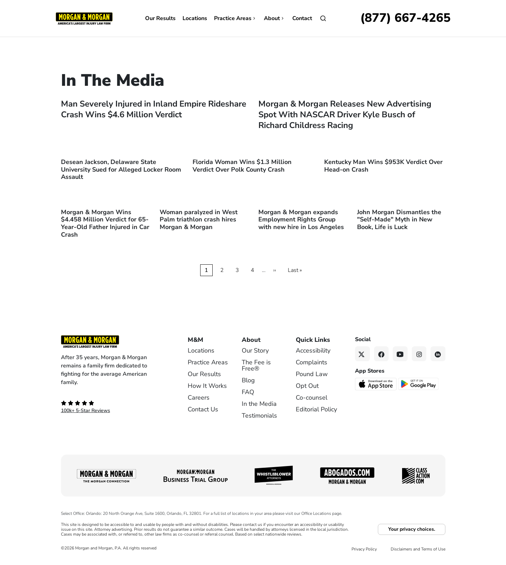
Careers (199, 397)
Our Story (255, 350)
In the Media (259, 404)
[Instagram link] (419, 354)
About (274, 18)
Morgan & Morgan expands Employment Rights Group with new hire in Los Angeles (301, 219)
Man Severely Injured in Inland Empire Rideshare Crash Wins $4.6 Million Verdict (153, 109)
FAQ (248, 392)
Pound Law (312, 374)
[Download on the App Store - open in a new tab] (376, 383)
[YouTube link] (400, 354)
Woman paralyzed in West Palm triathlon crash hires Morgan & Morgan (199, 219)
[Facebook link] (381, 354)
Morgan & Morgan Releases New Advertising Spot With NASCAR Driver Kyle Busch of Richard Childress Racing (345, 114)
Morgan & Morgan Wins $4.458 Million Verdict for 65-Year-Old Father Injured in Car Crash (105, 223)
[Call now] (405, 18)
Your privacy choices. (411, 529)
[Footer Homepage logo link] (113, 341)
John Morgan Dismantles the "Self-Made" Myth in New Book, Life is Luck (399, 219)
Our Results (160, 18)
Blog (248, 380)
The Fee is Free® (256, 365)
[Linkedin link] (438, 354)
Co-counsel (311, 397)
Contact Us (203, 409)
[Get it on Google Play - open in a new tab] (419, 383)
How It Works (207, 386)
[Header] (84, 18)
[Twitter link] (362, 354)
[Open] (323, 18)
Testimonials (259, 415)
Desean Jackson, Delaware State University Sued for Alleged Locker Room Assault (121, 169)
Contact (302, 18)
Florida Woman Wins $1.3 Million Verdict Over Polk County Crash (242, 166)
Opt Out (307, 386)
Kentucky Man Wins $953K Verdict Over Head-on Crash (383, 166)
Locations (195, 18)
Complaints (311, 362)
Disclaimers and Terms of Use (418, 549)
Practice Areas (235, 18)
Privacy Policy (364, 549)
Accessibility (313, 350)
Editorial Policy (316, 409)
